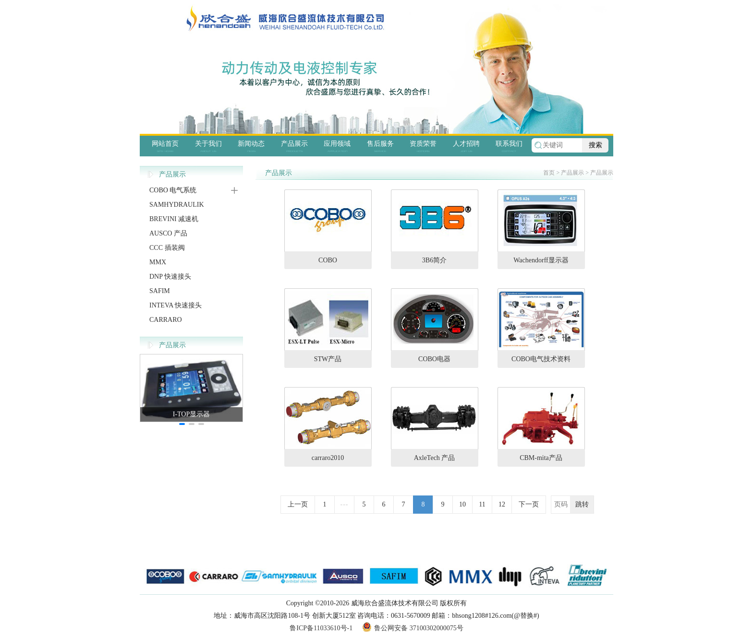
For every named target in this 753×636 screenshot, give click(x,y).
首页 (549, 172)
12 (501, 504)
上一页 (298, 504)
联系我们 (509, 143)
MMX (157, 262)
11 (482, 504)
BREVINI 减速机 (173, 219)
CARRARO (165, 319)
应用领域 (337, 143)
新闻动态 (251, 143)
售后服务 (380, 143)
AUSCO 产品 (168, 233)
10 (462, 504)
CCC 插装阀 (167, 247)
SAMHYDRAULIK (176, 204)
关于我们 (208, 143)
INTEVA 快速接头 (175, 305)
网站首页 (165, 143)
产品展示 (294, 143)
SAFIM (159, 290)
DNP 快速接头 (170, 276)
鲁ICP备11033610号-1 (321, 628)
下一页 (529, 504)
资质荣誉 (423, 143)
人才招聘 (466, 143)
